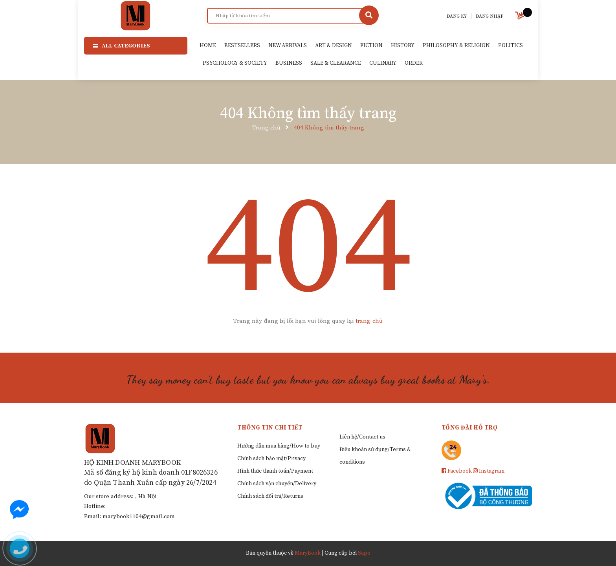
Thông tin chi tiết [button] (269, 427)
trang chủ (369, 321)
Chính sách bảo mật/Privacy (271, 458)
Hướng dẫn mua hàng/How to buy (278, 446)
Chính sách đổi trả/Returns (270, 496)
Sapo (364, 553)
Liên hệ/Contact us (362, 436)
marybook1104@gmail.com (139, 516)
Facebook (457, 471)
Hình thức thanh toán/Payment (275, 471)
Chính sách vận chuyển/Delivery (276, 483)
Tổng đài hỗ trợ (470, 427)
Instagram (488, 471)
